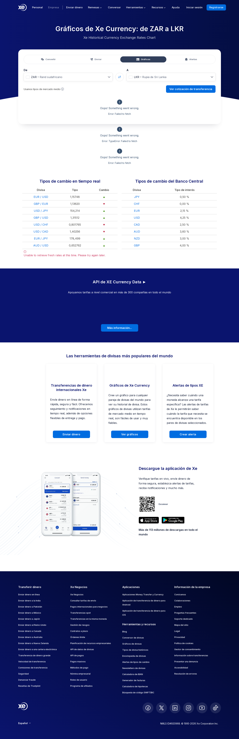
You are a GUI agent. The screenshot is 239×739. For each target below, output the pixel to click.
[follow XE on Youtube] (202, 707)
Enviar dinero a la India (29, 600)
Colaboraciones (182, 600)
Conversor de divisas (133, 637)
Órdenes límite (77, 637)
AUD (137, 231)
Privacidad (179, 637)
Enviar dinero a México (29, 613)
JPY (137, 197)
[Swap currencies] (119, 77)
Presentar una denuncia (186, 661)
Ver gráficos (129, 434)
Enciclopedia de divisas (134, 656)
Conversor (114, 7)
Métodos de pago (79, 667)
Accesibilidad (181, 667)
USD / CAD (40, 231)
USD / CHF (41, 224)
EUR (137, 210)
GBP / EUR (41, 203)
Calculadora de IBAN (132, 674)
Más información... (119, 328)
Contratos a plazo (79, 631)
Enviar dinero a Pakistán (30, 606)
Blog (124, 631)
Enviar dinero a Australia (30, 637)
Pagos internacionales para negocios (89, 606)
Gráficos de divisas (132, 644)
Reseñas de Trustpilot (29, 686)
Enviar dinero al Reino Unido (32, 625)
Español (24, 723)
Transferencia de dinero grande (34, 655)
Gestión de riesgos (80, 625)
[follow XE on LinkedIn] (175, 707)
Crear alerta (188, 434)
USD (137, 217)
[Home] (22, 7)
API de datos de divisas (82, 649)
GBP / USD (41, 217)
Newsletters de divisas (133, 668)
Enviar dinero (74, 7)
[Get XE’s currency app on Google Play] (173, 520)
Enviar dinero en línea (29, 594)
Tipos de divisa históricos (135, 650)
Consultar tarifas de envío (83, 600)
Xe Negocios (76, 594)
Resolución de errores (185, 673)
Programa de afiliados (81, 686)
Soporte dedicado (183, 619)
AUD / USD (40, 245)
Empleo (178, 606)
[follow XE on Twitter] (161, 707)
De (25, 70)
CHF (137, 203)
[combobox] (68, 77)
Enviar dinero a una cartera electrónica (37, 649)
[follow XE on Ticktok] (215, 707)
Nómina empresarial (80, 673)
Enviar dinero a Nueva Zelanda (33, 643)
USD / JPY (41, 210)
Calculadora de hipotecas (135, 686)
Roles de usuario (78, 680)
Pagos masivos (78, 661)
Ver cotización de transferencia (190, 89)
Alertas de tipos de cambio (135, 662)
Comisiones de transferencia (32, 667)
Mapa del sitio (181, 625)
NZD (137, 238)
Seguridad (23, 673)
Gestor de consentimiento (187, 649)
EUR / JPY (41, 238)
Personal (37, 7)
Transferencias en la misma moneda (88, 619)
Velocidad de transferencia (32, 661)
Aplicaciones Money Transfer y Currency (142, 594)
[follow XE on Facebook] (148, 707)
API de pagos (77, 655)
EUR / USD (41, 197)
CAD (137, 224)
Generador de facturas (133, 680)
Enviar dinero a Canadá (29, 631)
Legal (177, 631)
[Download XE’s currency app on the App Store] (149, 520)
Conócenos (180, 594)
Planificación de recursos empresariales (90, 643)
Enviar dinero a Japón (29, 619)
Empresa (53, 7)
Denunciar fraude (27, 680)
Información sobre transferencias (191, 655)
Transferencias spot (80, 613)
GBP (137, 245)
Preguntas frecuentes (185, 613)
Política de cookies (183, 643)
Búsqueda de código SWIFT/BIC (138, 692)
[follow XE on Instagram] (188, 707)
